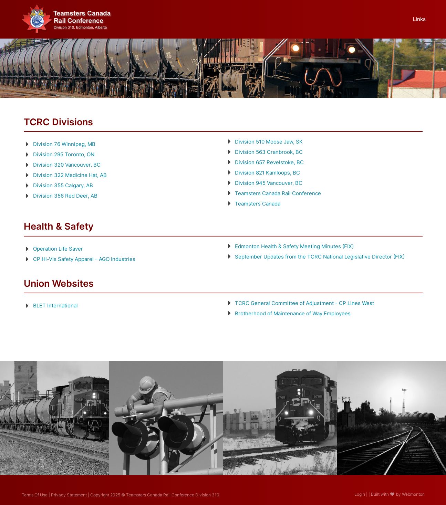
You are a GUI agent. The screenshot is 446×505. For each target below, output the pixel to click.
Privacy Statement (69, 494)
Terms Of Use (35, 494)
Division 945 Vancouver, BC (268, 183)
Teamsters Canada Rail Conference (278, 193)
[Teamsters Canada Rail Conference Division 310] (67, 18)
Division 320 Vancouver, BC (67, 164)
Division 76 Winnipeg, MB (64, 144)
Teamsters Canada (257, 203)
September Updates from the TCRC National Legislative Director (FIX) (320, 256)
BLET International (55, 305)
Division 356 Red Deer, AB (65, 195)
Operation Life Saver (58, 248)
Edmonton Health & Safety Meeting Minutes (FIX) (294, 246)
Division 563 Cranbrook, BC (269, 152)
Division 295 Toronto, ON (63, 154)
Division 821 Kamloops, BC (267, 172)
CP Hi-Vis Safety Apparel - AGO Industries (84, 259)
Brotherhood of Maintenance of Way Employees (293, 313)
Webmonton (413, 494)
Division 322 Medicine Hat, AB (70, 175)
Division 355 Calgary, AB (63, 185)
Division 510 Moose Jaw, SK (269, 141)
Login (359, 494)
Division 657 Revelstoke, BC (269, 162)
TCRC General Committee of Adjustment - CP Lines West (304, 303)
